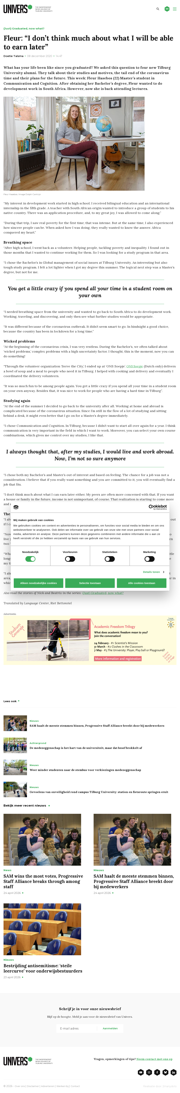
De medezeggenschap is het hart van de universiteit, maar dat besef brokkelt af (86, 747)
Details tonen (151, 571)
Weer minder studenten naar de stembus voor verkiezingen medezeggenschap (85, 769)
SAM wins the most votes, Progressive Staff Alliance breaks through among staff (43, 881)
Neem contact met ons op (154, 1058)
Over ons (20, 1085)
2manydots (169, 1085)
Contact (79, 1085)
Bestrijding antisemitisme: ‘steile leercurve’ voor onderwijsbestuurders (43, 967)
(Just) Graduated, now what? (104, 593)
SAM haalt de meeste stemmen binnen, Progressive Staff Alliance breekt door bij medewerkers (97, 725)
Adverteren (50, 1085)
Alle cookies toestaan (141, 583)
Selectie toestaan (90, 583)
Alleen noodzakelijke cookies (38, 583)
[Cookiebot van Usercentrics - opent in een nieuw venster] (151, 507)
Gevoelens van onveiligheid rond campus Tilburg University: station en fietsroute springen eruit (99, 791)
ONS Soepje (135, 366)
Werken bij (65, 1085)
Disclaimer (34, 1085)
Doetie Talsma (13, 56)
